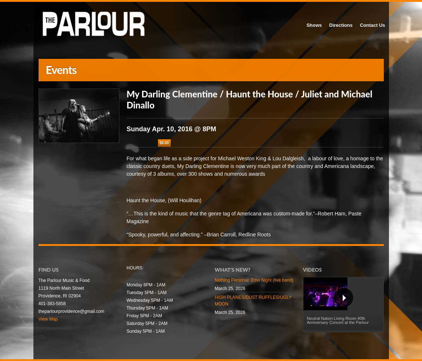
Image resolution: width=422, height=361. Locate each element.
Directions (341, 25)
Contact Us (372, 25)
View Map (48, 319)
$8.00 (164, 143)
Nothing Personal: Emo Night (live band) (254, 280)
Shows (314, 25)
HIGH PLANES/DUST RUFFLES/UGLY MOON (253, 301)
